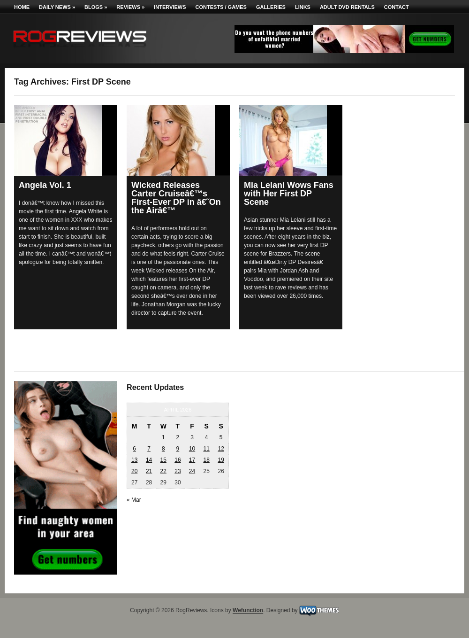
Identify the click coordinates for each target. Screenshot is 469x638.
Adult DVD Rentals (347, 7)
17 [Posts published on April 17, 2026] (192, 460)
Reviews (130, 7)
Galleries (271, 7)
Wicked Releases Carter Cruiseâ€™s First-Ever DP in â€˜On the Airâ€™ (176, 197)
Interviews (170, 7)
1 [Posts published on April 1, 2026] (163, 437)
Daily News (57, 7)
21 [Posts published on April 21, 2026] (149, 471)
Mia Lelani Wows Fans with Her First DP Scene (288, 193)
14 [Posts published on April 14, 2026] (149, 460)
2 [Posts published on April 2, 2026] (178, 437)
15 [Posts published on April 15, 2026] (163, 460)
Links (302, 7)
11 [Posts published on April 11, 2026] (206, 448)
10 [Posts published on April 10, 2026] (192, 448)
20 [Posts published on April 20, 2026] (134, 471)
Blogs (95, 7)
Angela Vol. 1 (45, 185)
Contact (396, 7)
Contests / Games (221, 7)
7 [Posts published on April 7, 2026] (149, 448)
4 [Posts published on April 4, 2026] (206, 437)
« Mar (134, 500)
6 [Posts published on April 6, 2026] (134, 448)
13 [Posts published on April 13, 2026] (134, 460)
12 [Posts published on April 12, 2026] (221, 448)
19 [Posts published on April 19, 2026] (221, 460)
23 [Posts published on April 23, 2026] (177, 471)
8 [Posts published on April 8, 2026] (163, 448)
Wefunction (248, 610)
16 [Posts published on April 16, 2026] (177, 460)
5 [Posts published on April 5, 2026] (221, 437)
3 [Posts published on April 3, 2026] (192, 437)
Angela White (85, 211)
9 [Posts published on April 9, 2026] (178, 448)
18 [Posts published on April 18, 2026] (206, 460)
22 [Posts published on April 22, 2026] (163, 471)
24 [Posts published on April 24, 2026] (192, 471)
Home (22, 7)
